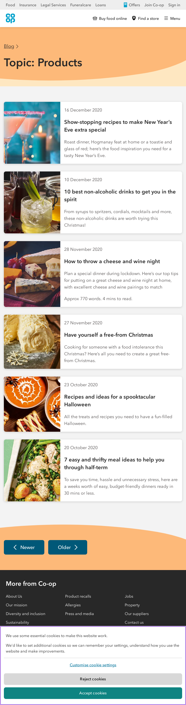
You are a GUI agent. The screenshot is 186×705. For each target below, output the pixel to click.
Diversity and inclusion (25, 613)
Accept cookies (93, 692)
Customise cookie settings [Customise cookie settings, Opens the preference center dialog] (93, 664)
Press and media (79, 613)
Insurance (27, 4)
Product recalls (78, 596)
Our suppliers (137, 613)
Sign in (174, 4)
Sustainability (17, 622)
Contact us (134, 622)
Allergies (73, 604)
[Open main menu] (172, 18)
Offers (131, 5)
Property (132, 604)
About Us (14, 596)
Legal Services (53, 4)
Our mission (16, 604)
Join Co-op (154, 4)
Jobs (129, 596)
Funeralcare (80, 4)
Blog (9, 46)
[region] (93, 665)
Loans (100, 4)
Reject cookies (93, 678)
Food (10, 4)
